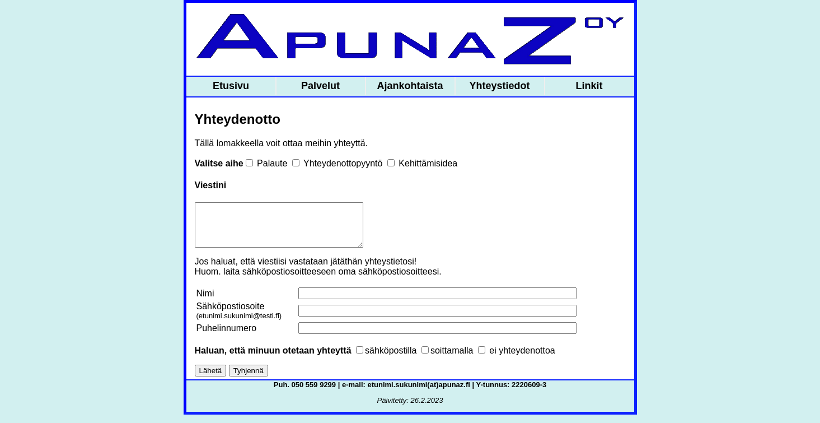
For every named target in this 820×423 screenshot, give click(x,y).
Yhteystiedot (499, 85)
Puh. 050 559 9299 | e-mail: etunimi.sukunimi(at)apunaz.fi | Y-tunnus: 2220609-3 (410, 393)
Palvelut (320, 85)
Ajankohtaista (410, 85)
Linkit (589, 85)
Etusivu (231, 85)
